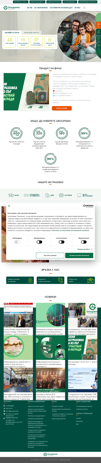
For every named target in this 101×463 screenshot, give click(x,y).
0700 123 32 (9, 408)
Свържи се (20, 2)
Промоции (79, 421)
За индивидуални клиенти (84, 406)
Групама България (57, 406)
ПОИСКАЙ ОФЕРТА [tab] (31, 33)
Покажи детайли (84, 249)
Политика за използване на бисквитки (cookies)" (71, 230)
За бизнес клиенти (82, 409)
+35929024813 (10, 406)
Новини (78, 418)
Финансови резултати (58, 419)
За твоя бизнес (41, 8)
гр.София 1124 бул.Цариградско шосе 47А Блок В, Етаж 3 (14, 422)
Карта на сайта (65, 460)
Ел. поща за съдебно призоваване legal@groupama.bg (12, 415)
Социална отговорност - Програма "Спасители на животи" (62, 415)
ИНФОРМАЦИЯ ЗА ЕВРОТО (87, 2)
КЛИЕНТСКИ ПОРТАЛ (54, 2)
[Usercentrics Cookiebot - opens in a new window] (84, 206)
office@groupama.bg (12, 411)
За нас (77, 8)
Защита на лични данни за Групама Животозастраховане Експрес (37, 411)
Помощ (36, 2)
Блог (77, 424)
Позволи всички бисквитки (79, 255)
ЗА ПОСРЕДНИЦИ (69, 2)
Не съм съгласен (50, 255)
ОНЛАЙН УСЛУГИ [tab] (12, 33)
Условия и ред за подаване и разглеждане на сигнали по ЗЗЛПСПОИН (37, 436)
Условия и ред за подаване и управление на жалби (37, 431)
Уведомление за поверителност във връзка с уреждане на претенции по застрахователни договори (38, 444)
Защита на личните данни (36, 406)
